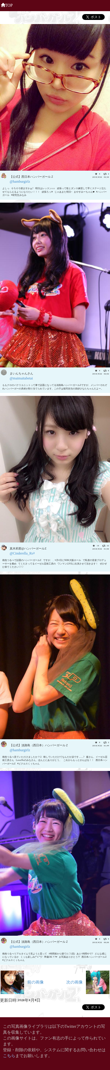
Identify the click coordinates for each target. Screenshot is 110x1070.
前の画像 (22, 981)
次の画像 (87, 981)
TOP (7, 5)
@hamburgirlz (20, 181)
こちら (9, 1055)
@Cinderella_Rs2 (22, 552)
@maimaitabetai (21, 377)
